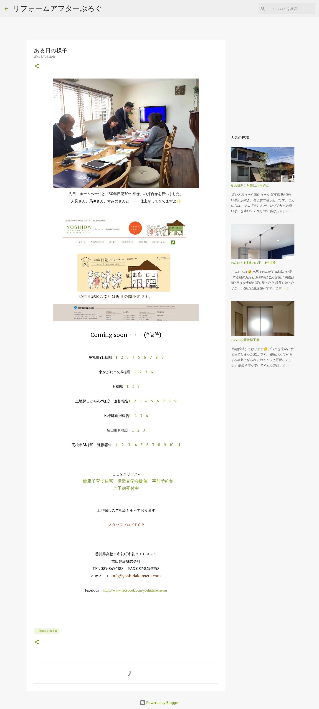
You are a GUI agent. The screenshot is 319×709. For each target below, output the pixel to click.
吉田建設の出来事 (47, 630)
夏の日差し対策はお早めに (250, 185)
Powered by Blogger (159, 703)
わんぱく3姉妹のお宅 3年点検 (255, 262)
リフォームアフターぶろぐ (57, 8)
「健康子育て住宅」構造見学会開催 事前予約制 (126, 481)
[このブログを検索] (291, 8)
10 (172, 444)
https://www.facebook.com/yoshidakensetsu (135, 590)
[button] (36, 66)
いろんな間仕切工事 (245, 340)
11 (178, 444)
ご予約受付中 (126, 488)
